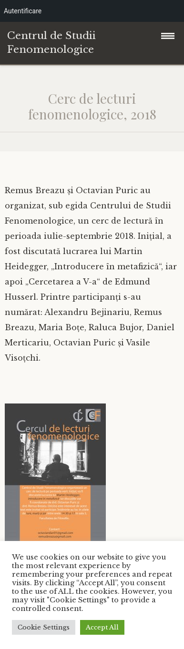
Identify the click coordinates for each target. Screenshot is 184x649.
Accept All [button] (102, 627)
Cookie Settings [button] (44, 627)
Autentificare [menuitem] (22, 11)
